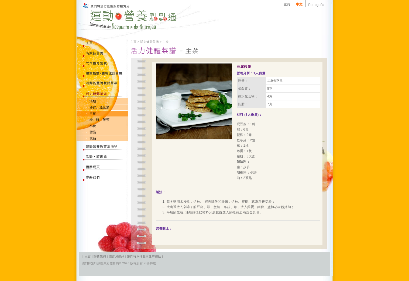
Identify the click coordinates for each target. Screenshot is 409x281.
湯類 (93, 101)
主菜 (93, 113)
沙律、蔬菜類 (100, 107)
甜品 (93, 132)
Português (316, 5)
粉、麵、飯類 (100, 120)
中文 (299, 4)
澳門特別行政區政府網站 (144, 256)
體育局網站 (116, 256)
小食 (93, 126)
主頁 (287, 4)
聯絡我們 (100, 256)
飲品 (93, 138)
